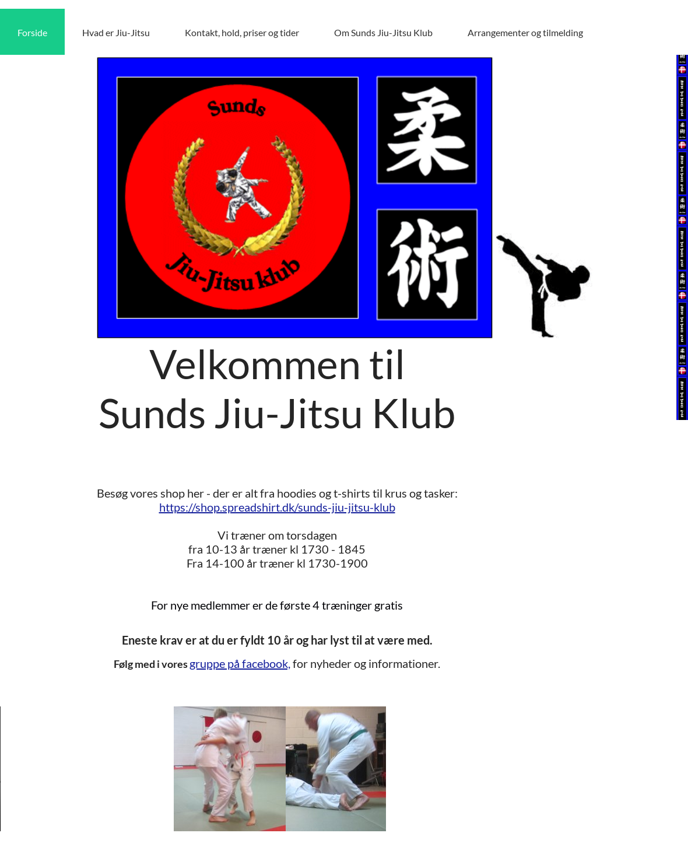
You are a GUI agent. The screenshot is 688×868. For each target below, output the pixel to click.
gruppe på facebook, (239, 663)
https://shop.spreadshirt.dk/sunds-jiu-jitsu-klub (277, 507)
